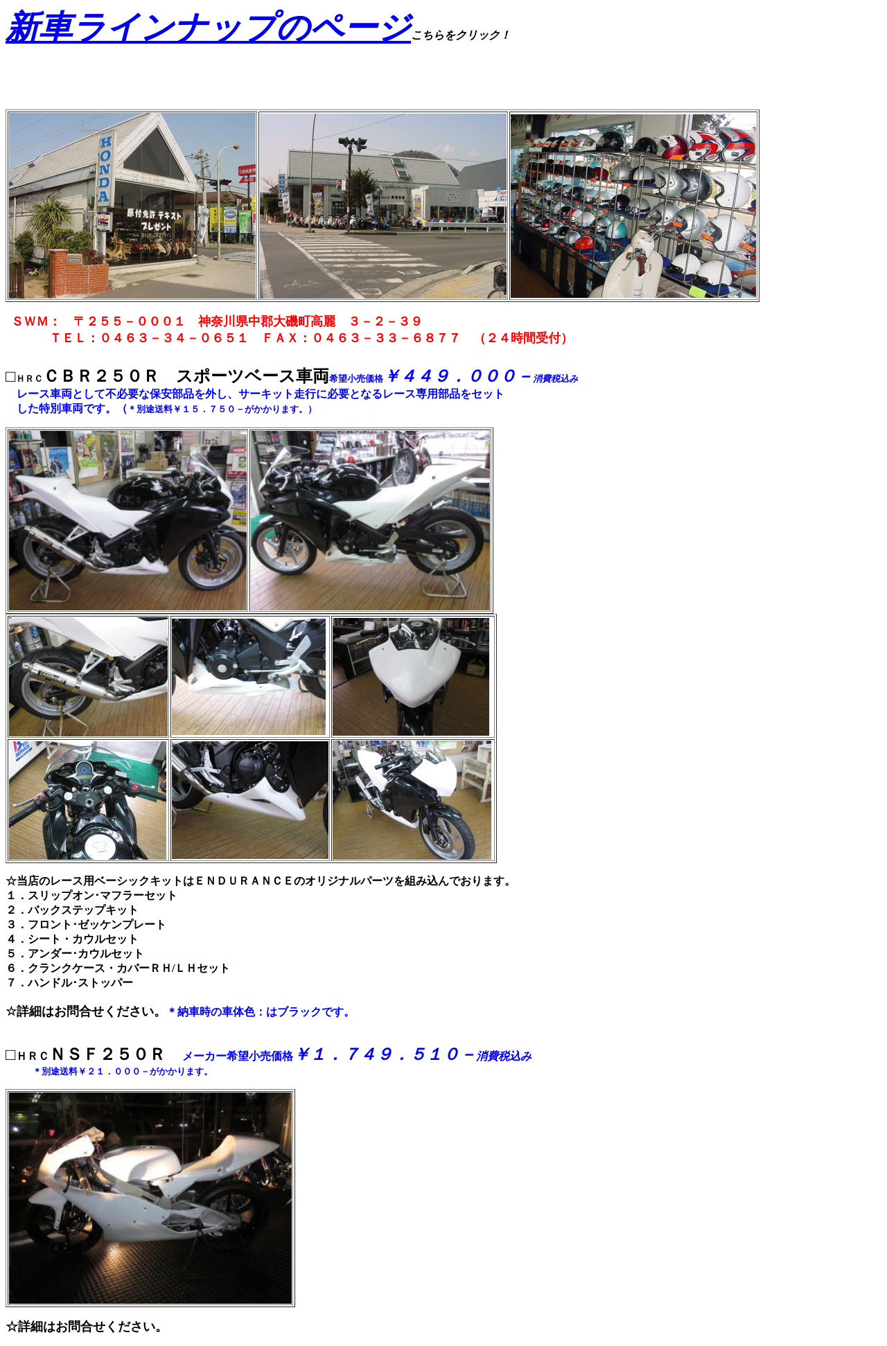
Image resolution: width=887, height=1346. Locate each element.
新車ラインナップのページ (208, 27)
